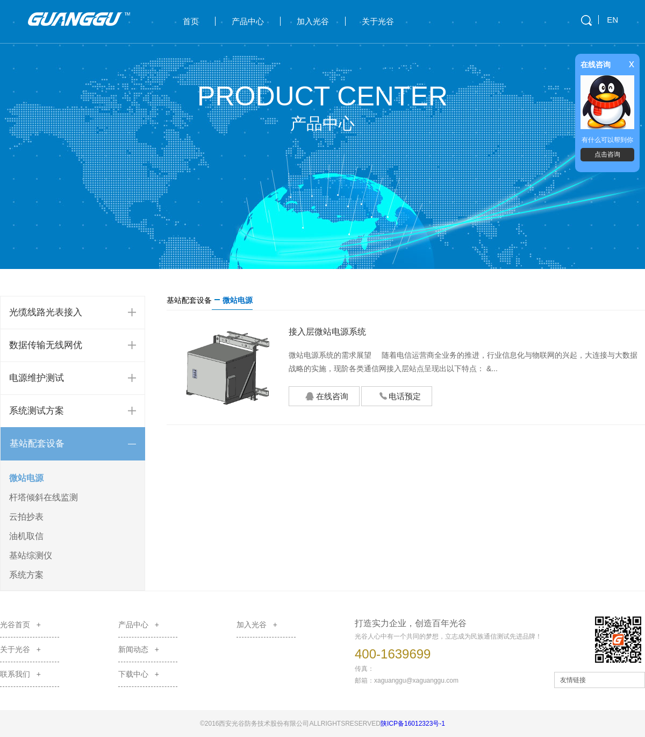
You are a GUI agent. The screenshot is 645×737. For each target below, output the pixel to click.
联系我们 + (20, 674)
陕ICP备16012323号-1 (413, 723)
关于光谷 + (20, 649)
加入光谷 (313, 21)
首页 (191, 21)
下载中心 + (138, 674)
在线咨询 (326, 397)
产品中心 (248, 21)
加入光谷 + (256, 624)
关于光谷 (378, 21)
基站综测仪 (30, 555)
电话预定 (394, 394)
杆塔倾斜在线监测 (43, 497)
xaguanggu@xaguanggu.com (416, 680)
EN (612, 19)
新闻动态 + (138, 649)
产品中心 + (138, 624)
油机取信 (26, 536)
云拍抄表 (26, 516)
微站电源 (26, 478)
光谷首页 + (20, 624)
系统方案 (26, 574)
